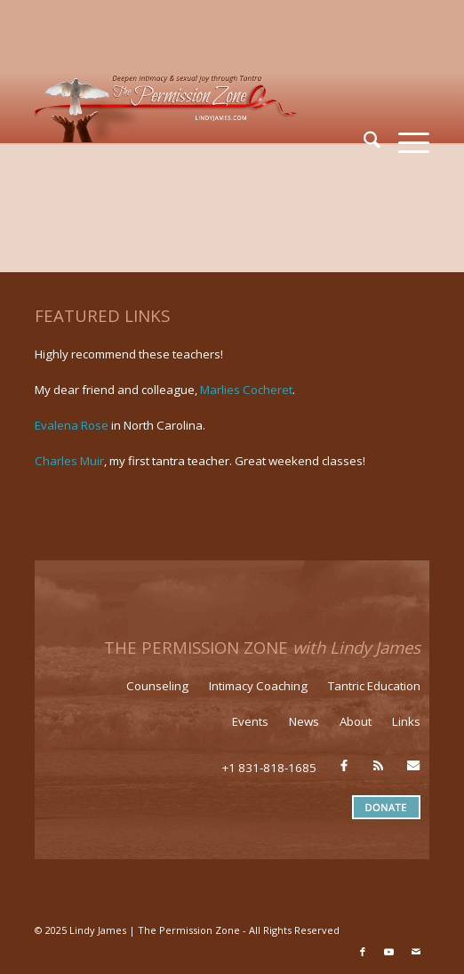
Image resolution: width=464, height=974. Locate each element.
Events (250, 721)
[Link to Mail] (416, 951)
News (304, 721)
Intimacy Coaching (258, 686)
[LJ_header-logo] (192, 106)
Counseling (157, 686)
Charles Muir (69, 461)
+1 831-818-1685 (269, 768)
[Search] (363, 142)
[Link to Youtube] (389, 951)
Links (406, 721)
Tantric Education (374, 686)
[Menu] (404, 142)
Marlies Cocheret (246, 390)
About (356, 721)
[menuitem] (363, 142)
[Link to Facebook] (362, 951)
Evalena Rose (71, 425)
